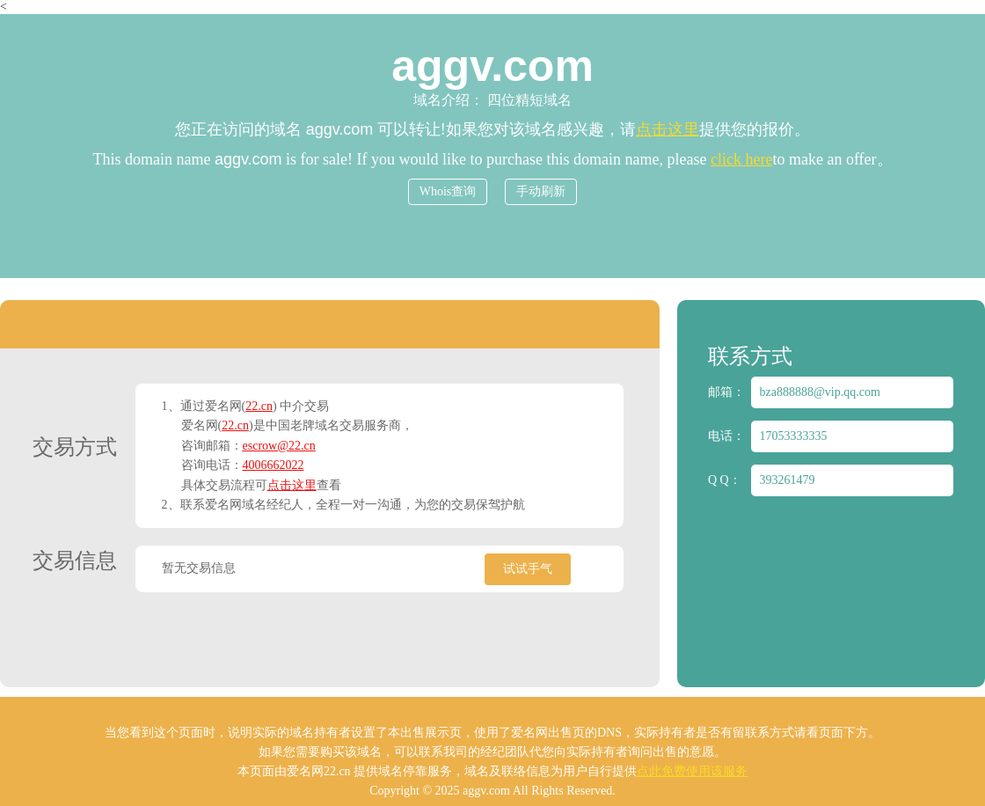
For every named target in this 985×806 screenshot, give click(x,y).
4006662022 (273, 465)
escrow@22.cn (279, 445)
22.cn (259, 406)
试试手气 (527, 568)
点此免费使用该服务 (692, 771)
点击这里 (667, 129)
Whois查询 (448, 191)
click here (741, 159)
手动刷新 (540, 191)
